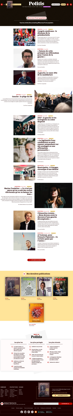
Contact (12, 408)
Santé (6, 392)
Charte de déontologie (28, 408)
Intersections (47, 6)
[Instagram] (32, 412)
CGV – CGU (36, 408)
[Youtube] (28, 412)
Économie (6, 390)
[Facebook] (21, 412)
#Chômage (21, 394)
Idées (37, 6)
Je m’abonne (12, 392)
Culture (41, 6)
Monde (2, 396)
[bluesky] (25, 412)
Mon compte (12, 397)
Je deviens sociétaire (13, 391)
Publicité (54, 408)
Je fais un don (12, 390)
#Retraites (20, 392)
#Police (20, 390)
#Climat (20, 389)
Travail (6, 389)
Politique (24, 6)
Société (34, 6)
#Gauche (20, 391)
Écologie (29, 6)
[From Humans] (36, 412)
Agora (2, 389)
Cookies (59, 408)
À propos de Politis (13, 396)
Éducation (6, 391)
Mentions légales (19, 408)
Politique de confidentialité (46, 408)
